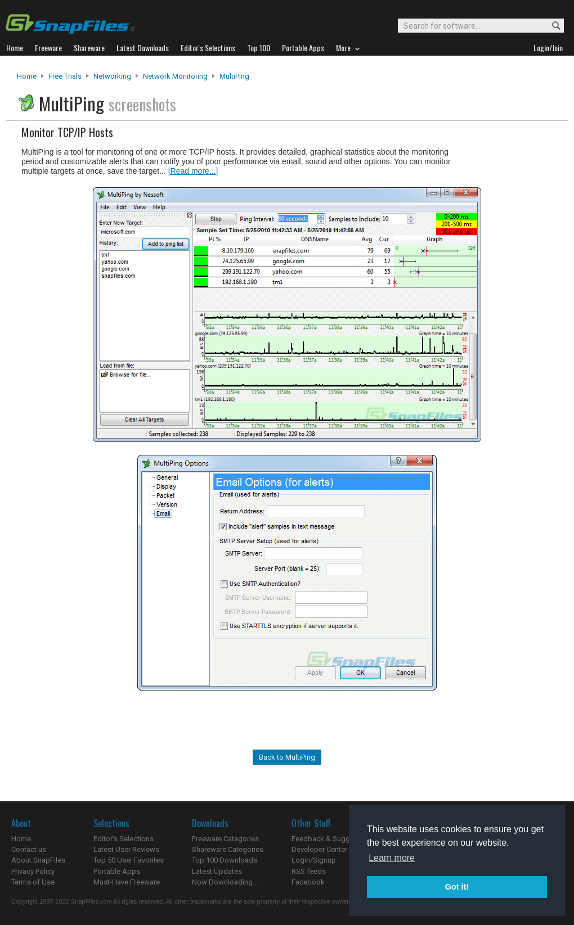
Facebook (308, 882)
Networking (112, 76)
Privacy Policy (33, 871)
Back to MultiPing (287, 757)
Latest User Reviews (126, 849)
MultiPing (234, 76)
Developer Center (319, 849)
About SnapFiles (38, 860)
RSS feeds (309, 871)
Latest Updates (217, 871)
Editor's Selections (123, 838)
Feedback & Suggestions (333, 838)
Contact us (28, 849)
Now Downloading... (225, 882)
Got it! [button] (457, 886)
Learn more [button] (392, 858)
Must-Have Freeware (126, 882)
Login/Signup (314, 860)
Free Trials (65, 76)
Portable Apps (116, 871)
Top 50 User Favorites (128, 860)
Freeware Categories (225, 838)
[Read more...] (193, 170)
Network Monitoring (175, 76)
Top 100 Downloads (224, 860)
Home (27, 76)
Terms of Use (33, 882)
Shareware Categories (227, 849)
